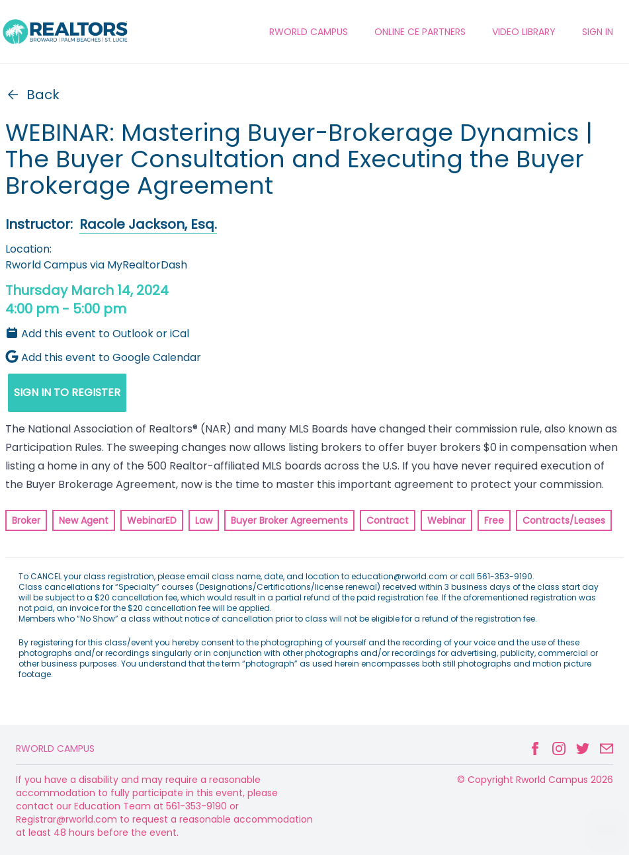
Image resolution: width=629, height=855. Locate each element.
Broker (26, 520)
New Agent (83, 520)
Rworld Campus (55, 748)
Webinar (446, 520)
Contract (387, 520)
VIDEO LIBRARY (524, 31)
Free (494, 520)
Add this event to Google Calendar (103, 357)
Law (203, 520)
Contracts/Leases (564, 520)
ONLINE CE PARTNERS (420, 31)
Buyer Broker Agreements (289, 520)
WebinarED (152, 520)
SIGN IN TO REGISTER (67, 392)
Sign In (597, 31)
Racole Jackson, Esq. (148, 224)
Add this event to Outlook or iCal (97, 333)
